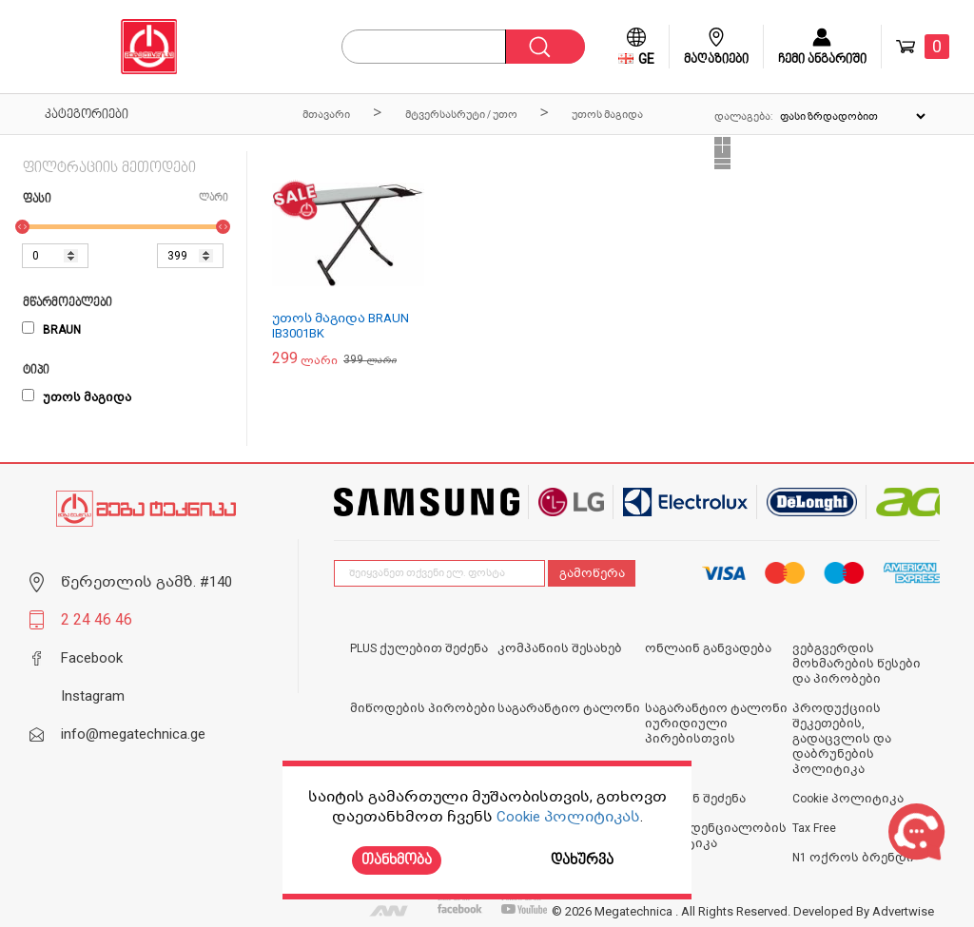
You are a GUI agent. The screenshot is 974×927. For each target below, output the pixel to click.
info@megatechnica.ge (133, 734)
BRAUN (51, 330)
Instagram (93, 696)
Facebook (92, 657)
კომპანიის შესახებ (559, 648)
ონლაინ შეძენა (695, 798)
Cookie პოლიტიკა (848, 798)
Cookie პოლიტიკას (568, 816)
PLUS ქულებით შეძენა (419, 648)
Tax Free (814, 828)
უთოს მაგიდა (76, 397)
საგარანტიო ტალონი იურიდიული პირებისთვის (716, 723)
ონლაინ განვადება (708, 648)
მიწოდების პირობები (423, 708)
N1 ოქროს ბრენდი (853, 857)
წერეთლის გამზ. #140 (146, 581)
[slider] (22, 227)
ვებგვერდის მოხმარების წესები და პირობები (856, 664)
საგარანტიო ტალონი (568, 708)
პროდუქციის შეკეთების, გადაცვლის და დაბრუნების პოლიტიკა (841, 739)
